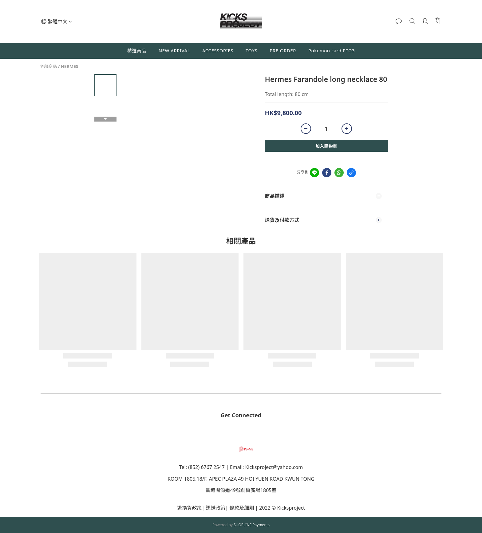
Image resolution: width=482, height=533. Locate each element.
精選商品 (136, 50)
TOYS (251, 50)
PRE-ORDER (283, 50)
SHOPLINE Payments (252, 524)
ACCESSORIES (217, 50)
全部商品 (48, 66)
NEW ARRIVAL (174, 50)
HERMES (69, 66)
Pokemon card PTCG (331, 50)
